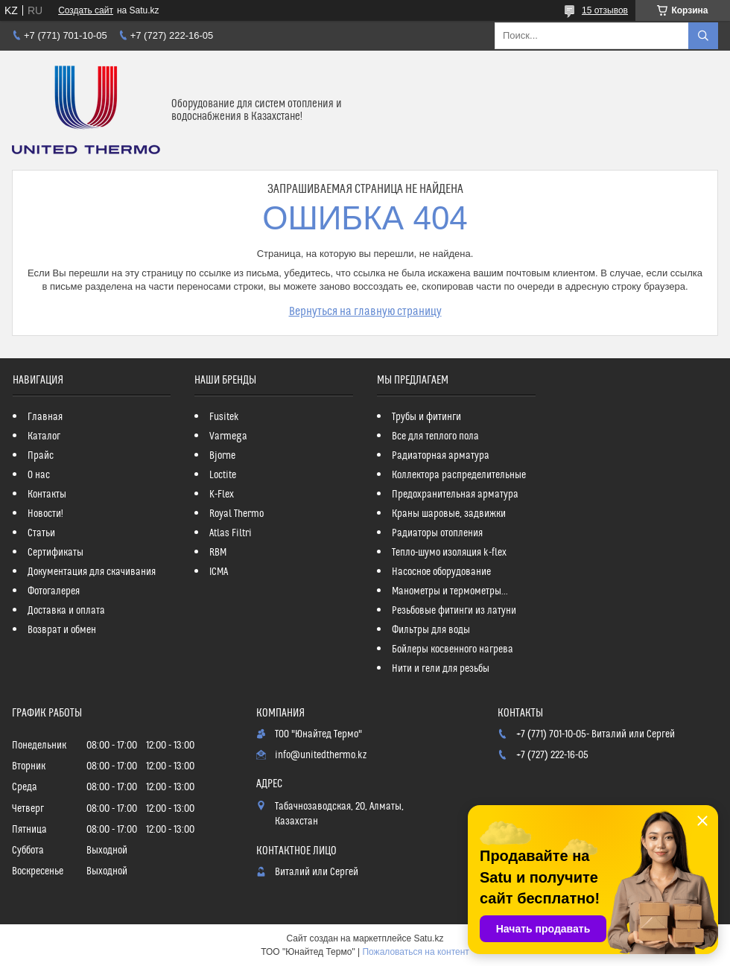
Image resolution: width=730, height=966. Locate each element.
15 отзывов (605, 10)
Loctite (222, 475)
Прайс (41, 456)
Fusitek (224, 417)
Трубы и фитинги (426, 417)
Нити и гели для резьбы (440, 669)
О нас (39, 475)
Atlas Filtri (230, 533)
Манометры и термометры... (450, 591)
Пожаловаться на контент (415, 952)
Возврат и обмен (62, 630)
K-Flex (221, 495)
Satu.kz (428, 938)
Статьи (41, 533)
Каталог (44, 436)
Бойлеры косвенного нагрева (452, 649)
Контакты (47, 495)
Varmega (228, 436)
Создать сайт (85, 10)
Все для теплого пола (435, 436)
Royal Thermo (236, 514)
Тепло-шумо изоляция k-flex (449, 553)
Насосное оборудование (441, 572)
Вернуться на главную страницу (365, 311)
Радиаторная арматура (440, 456)
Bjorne (222, 456)
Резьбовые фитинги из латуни (454, 611)
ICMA (218, 572)
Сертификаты (55, 553)
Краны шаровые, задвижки (449, 514)
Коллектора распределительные (459, 475)
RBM (217, 553)
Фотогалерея (54, 591)
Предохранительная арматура (455, 495)
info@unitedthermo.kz (320, 755)
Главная (45, 417)
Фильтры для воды (431, 630)
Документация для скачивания (92, 572)
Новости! (45, 514)
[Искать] (703, 35)
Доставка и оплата (66, 611)
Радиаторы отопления (437, 533)
